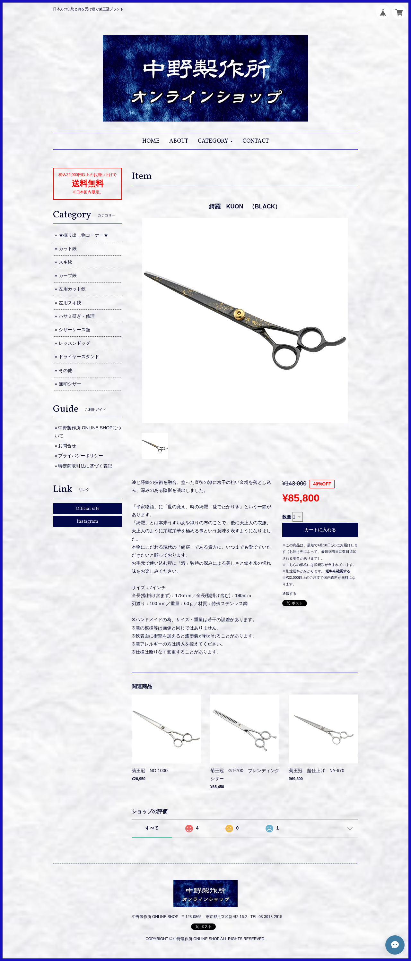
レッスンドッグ (74, 343)
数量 (286, 516)
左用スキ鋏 (70, 302)
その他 (65, 370)
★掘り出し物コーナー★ (83, 235)
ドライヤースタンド (79, 356)
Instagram (87, 521)
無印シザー (70, 383)
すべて (152, 827)
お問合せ (67, 445)
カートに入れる (320, 529)
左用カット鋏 (72, 288)
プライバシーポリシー (80, 455)
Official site (88, 509)
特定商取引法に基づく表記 (85, 465)
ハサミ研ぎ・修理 (77, 316)
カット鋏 (68, 248)
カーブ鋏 (68, 275)
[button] (215, 141)
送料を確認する (338, 571)
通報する (289, 593)
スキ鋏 (65, 262)
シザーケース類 (74, 329)
